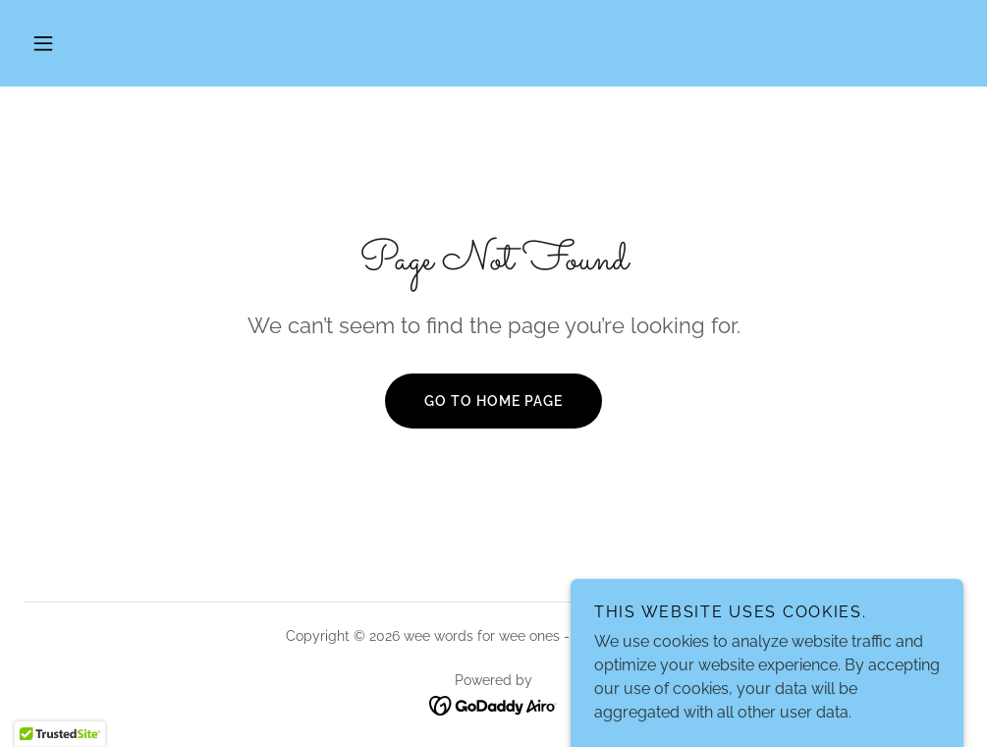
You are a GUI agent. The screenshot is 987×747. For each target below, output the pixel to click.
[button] (43, 43)
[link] (493, 705)
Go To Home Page (493, 401)
